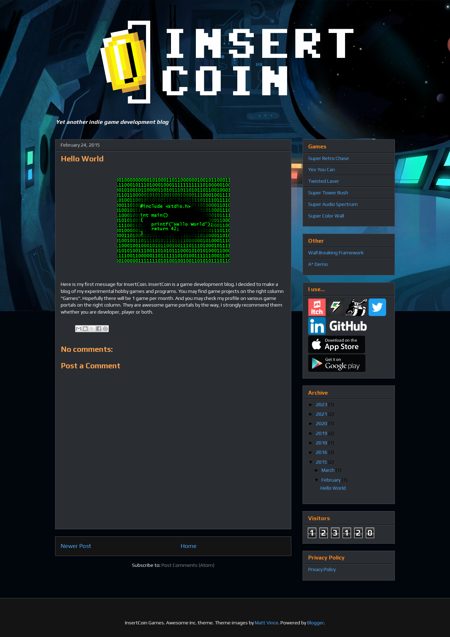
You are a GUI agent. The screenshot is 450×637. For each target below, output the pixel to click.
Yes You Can (321, 169)
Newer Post (76, 545)
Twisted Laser (323, 181)
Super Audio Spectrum (333, 204)
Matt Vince (266, 622)
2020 (322, 423)
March (329, 470)
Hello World (333, 488)
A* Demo (318, 264)
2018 (322, 442)
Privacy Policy (322, 569)
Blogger (315, 622)
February (332, 480)
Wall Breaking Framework (336, 252)
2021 (322, 414)
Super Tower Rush (328, 192)
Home (189, 545)
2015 (322, 462)
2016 (322, 452)
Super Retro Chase (328, 158)
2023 (322, 404)
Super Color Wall (326, 216)
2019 (322, 433)
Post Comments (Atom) (187, 565)
